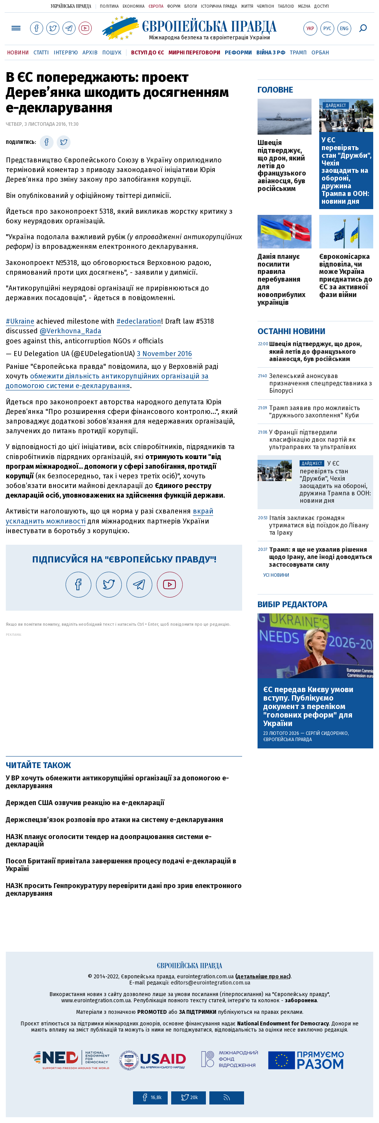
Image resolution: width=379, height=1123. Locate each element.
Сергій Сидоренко (327, 733)
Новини (18, 52)
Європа (155, 6)
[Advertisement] (124, 691)
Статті (41, 52)
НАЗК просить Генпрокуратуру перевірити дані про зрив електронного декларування (124, 890)
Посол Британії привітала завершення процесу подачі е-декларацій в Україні (121, 865)
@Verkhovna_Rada (70, 331)
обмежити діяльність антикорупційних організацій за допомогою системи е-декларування (107, 381)
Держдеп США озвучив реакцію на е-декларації (85, 803)
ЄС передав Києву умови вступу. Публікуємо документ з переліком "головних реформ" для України (308, 706)
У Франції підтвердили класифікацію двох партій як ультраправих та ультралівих (312, 440)
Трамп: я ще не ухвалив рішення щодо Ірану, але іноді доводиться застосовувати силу (320, 557)
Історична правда (219, 6)
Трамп (298, 52)
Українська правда (71, 6)
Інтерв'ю (66, 52)
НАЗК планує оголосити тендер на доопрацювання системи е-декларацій (109, 841)
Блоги (190, 6)
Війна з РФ (270, 52)
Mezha (304, 6)
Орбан (320, 52)
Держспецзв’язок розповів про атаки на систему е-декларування (114, 820)
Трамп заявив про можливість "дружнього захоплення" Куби (314, 411)
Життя (247, 6)
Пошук (111, 52)
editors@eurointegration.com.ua (210, 982)
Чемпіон (265, 6)
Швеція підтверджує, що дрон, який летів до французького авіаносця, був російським (282, 166)
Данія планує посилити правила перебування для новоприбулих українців (281, 280)
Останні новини (291, 331)
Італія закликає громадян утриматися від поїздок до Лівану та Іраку (319, 525)
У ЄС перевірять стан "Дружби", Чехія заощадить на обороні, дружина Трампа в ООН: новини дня (346, 171)
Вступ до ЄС (147, 52)
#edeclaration (138, 321)
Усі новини (276, 575)
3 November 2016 (164, 354)
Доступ (321, 6)
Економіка (134, 6)
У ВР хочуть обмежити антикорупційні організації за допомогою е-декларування (117, 782)
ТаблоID (286, 6)
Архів (90, 52)
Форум (173, 6)
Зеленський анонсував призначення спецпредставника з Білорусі (320, 383)
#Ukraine (20, 321)
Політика (109, 6)
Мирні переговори (194, 52)
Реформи (238, 52)
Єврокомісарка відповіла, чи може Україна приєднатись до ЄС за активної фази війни (345, 276)
